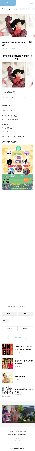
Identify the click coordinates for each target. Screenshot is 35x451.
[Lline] (25, 314)
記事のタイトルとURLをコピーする (17, 306)
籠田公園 (5, 321)
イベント (6, 37)
